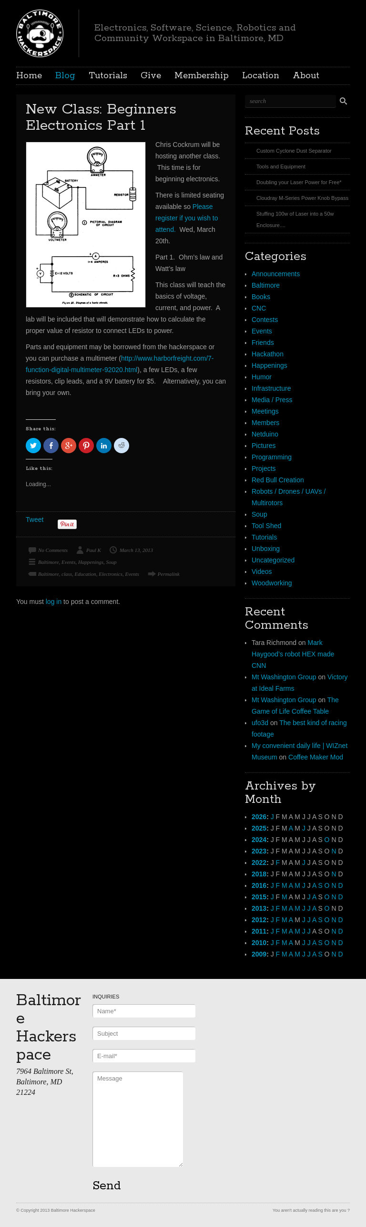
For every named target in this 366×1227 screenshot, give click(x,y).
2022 (259, 862)
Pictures (264, 445)
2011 (259, 931)
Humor (262, 377)
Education (85, 574)
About (306, 76)
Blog (65, 76)
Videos (262, 571)
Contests (265, 319)
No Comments (53, 550)
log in (53, 601)
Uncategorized (273, 560)
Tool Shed (266, 526)
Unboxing (266, 548)
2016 (259, 885)
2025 (259, 828)
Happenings (90, 562)
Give (151, 76)
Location (260, 76)
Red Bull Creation (278, 480)
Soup (111, 562)
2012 (259, 920)
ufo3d (260, 723)
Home (29, 76)
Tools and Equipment (280, 166)
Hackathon (268, 354)
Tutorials (108, 76)
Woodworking (272, 583)
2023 (259, 851)
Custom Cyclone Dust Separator (294, 151)
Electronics (110, 574)
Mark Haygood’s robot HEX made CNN (293, 654)
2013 (259, 908)
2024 (259, 839)
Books (261, 297)
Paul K (93, 550)
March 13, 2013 (136, 550)
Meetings (265, 411)
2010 (259, 942)
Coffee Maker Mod (315, 757)
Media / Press (272, 400)
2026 (259, 817)
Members (265, 422)
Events (68, 562)
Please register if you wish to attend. (186, 218)
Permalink (169, 574)
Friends (263, 342)
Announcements (276, 274)
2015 (259, 897)
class (66, 574)
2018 (259, 874)
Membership (201, 76)
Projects (264, 468)
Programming (272, 457)
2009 (259, 954)
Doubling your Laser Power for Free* (299, 182)
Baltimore (48, 562)
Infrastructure (271, 388)
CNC (259, 308)
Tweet (34, 519)
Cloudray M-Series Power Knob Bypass (302, 198)
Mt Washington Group (284, 677)
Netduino (265, 434)
